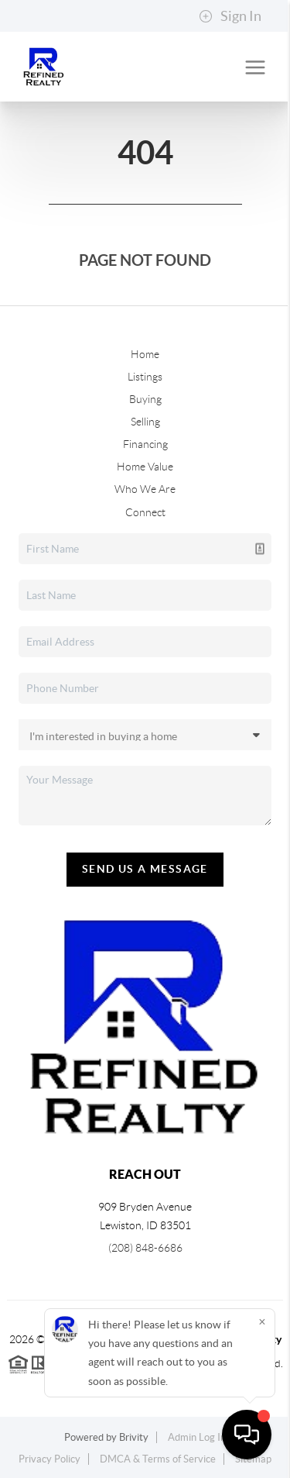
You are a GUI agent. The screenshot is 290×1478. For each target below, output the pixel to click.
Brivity (133, 1437)
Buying (145, 399)
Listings (145, 376)
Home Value (145, 466)
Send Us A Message (145, 869)
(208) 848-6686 (145, 1248)
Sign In (230, 16)
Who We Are (145, 489)
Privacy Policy (49, 1459)
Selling (145, 421)
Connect (145, 512)
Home (145, 354)
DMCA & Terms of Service (158, 1459)
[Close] (262, 1322)
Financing (145, 444)
